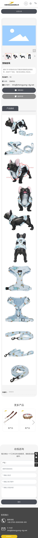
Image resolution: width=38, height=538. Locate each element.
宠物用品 (12, 81)
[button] (33, 422)
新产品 (10, 428)
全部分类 (19, 11)
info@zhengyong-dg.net (23, 85)
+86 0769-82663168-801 (17, 522)
